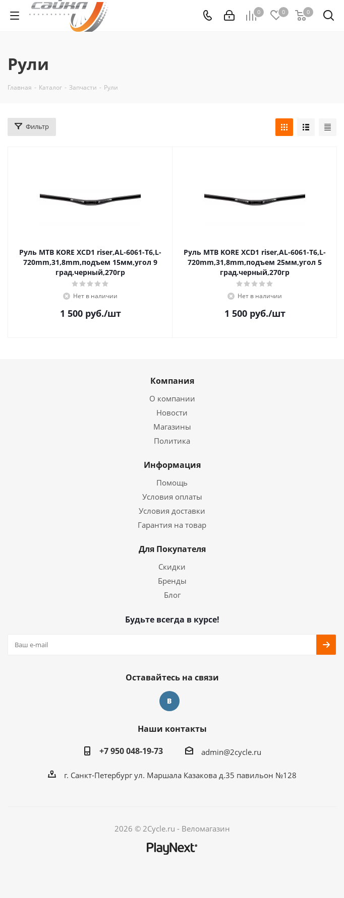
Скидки (172, 567)
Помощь (172, 482)
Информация (172, 464)
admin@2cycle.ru (231, 752)
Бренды (172, 581)
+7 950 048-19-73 (131, 750)
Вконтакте (169, 701)
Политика (172, 441)
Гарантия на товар (172, 525)
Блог (172, 595)
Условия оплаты (172, 497)
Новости (172, 412)
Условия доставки (172, 511)
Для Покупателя (172, 549)
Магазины (172, 427)
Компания (172, 380)
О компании (172, 398)
